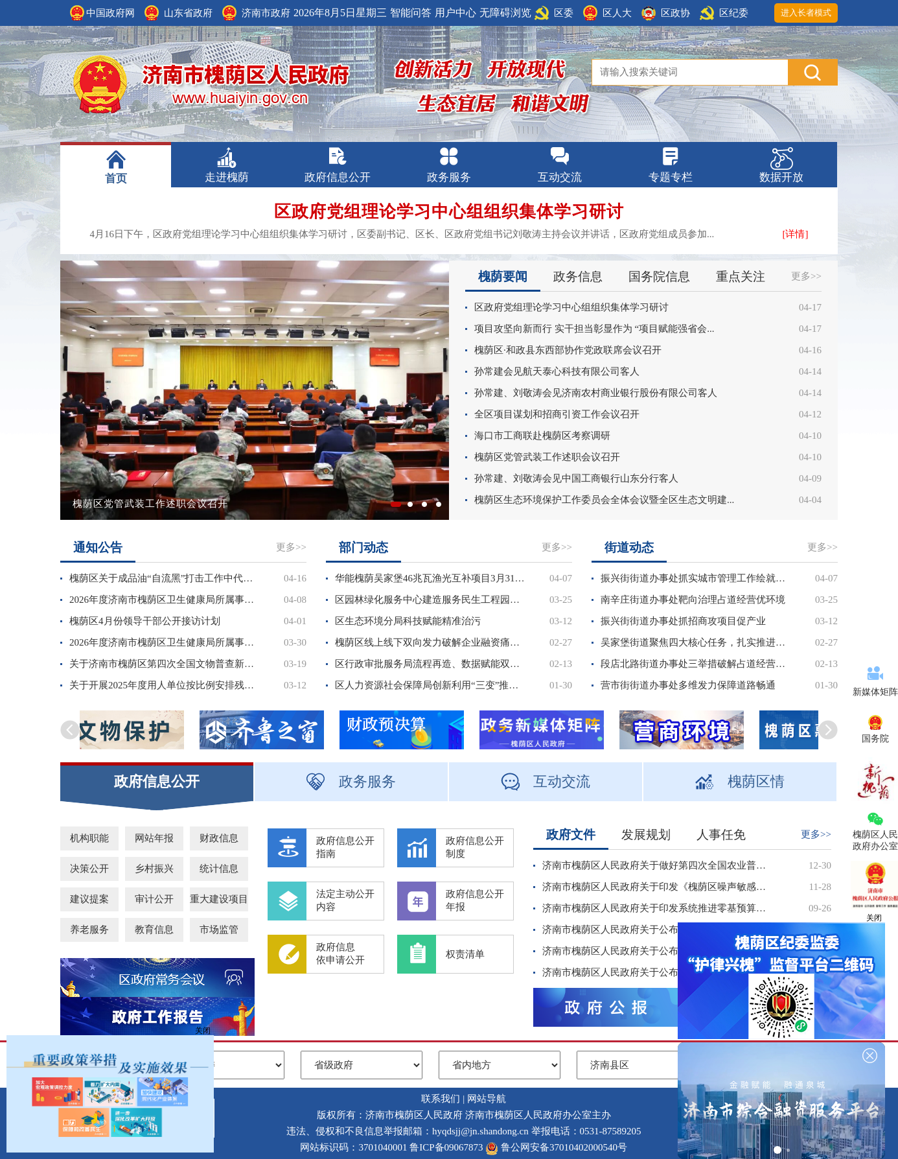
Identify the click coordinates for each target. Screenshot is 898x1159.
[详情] (796, 234)
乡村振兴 (154, 868)
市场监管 (219, 929)
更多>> (806, 276)
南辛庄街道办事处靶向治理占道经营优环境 (693, 599)
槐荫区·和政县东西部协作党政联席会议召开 (568, 350)
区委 (563, 13)
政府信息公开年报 (475, 900)
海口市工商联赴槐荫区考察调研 (542, 435)
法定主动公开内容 (345, 900)
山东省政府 (188, 13)
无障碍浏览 (505, 12)
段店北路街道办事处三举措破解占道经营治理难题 (695, 664)
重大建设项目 (219, 899)
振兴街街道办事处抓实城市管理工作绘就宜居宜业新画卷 (695, 578)
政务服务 (449, 177)
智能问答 (411, 12)
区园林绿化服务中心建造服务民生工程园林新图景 (430, 599)
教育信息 (154, 929)
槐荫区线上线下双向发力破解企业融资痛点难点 (430, 642)
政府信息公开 (338, 177)
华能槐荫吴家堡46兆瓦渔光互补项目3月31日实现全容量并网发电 (430, 578)
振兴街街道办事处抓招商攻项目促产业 (683, 621)
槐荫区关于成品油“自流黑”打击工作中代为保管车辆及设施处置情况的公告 (164, 578)
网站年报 (154, 838)
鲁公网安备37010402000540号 (564, 1147)
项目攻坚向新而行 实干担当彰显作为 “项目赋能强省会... (594, 328)
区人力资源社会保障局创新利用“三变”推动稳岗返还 (430, 685)
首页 (116, 178)
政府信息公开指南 (345, 847)
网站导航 (486, 1099)
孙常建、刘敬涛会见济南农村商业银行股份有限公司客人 (595, 393)
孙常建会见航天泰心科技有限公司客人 (556, 371)
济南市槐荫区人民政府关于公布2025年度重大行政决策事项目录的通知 (658, 929)
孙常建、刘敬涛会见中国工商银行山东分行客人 (576, 478)
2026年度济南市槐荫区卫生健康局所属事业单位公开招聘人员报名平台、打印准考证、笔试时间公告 (164, 599)
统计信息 (219, 868)
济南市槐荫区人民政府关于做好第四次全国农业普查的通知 (658, 865)
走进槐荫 (227, 177)
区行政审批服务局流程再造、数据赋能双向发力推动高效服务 (430, 664)
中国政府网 (110, 13)
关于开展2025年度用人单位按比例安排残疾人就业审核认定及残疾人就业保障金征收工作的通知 (164, 685)
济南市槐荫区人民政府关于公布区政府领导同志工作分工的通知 (658, 951)
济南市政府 (266, 13)
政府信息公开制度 (475, 847)
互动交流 (560, 177)
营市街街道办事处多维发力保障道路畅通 (688, 685)
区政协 (675, 13)
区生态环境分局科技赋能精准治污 (408, 621)
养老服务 (89, 929)
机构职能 (89, 838)
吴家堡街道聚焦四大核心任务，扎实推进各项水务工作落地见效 (695, 642)
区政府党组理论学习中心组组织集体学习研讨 (449, 211)
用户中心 (455, 12)
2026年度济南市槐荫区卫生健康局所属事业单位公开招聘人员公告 (164, 642)
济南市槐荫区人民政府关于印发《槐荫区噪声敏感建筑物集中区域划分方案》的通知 (658, 887)
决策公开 (89, 868)
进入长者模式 (806, 13)
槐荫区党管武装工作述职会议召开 (150, 503)
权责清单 (465, 954)
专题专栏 (671, 177)
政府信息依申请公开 (340, 953)
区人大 (617, 13)
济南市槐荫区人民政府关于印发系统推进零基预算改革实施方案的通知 (658, 908)
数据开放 (781, 177)
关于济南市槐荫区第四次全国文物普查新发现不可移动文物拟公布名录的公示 (164, 664)
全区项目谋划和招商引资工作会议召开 (556, 414)
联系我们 (440, 1099)
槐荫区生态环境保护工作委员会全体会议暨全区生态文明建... (604, 500)
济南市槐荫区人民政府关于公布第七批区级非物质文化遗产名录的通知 (658, 972)
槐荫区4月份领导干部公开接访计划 (144, 621)
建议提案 (89, 899)
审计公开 (154, 899)
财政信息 (219, 838)
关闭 (203, 1031)
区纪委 (733, 13)
